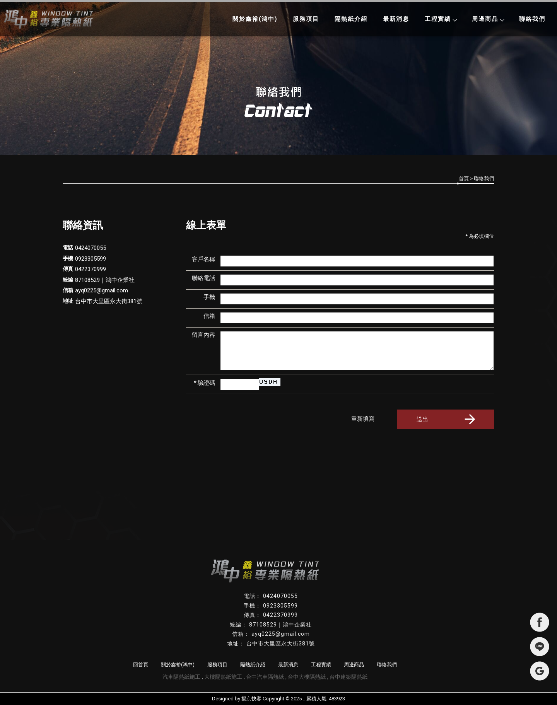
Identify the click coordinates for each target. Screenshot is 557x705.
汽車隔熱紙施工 (181, 677)
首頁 (464, 178)
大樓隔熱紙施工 (223, 677)
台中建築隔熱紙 (348, 677)
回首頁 (140, 664)
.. (304, 699)
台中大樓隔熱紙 (307, 677)
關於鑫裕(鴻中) (254, 18)
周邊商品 (488, 18)
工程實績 (440, 18)
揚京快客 (251, 699)
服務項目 (306, 18)
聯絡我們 (532, 18)
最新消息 (396, 18)
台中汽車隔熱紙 (265, 677)
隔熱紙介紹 (351, 18)
